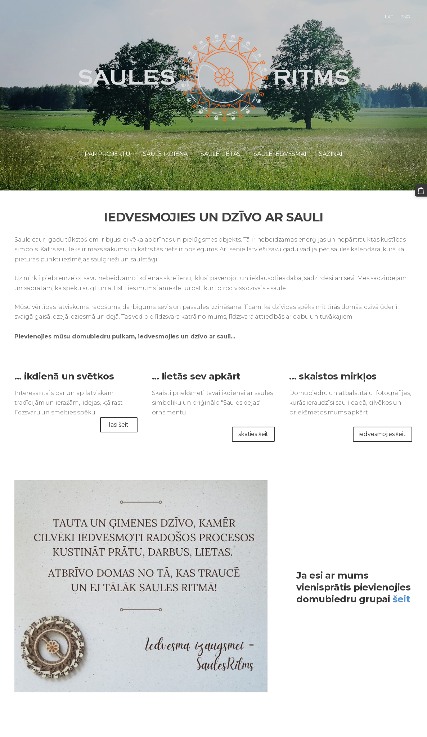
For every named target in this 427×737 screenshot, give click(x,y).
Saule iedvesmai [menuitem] (279, 153)
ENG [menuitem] (405, 16)
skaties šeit (253, 434)
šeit (401, 599)
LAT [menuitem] (389, 16)
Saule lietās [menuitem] (221, 153)
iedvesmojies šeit (382, 434)
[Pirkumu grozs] (421, 190)
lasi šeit (119, 424)
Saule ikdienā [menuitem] (165, 153)
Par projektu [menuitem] (107, 153)
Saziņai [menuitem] (330, 153)
